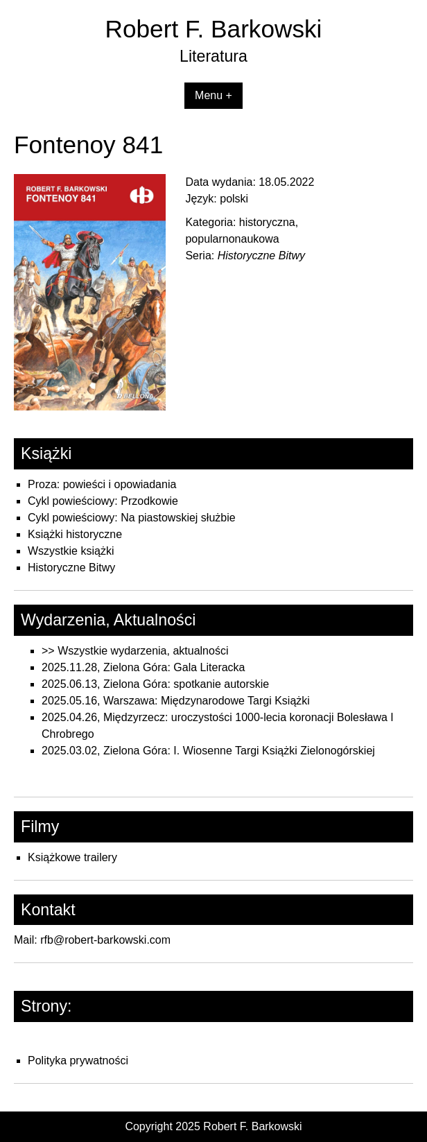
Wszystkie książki (71, 551)
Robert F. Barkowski (213, 28)
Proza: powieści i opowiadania (102, 484)
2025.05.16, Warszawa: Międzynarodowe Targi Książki (176, 701)
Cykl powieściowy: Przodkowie (103, 501)
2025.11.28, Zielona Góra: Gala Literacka (143, 667)
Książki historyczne (75, 534)
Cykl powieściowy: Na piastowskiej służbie (132, 518)
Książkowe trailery (72, 857)
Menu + (213, 95)
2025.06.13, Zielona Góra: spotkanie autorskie (155, 684)
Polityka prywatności (78, 1060)
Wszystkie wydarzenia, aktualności (143, 651)
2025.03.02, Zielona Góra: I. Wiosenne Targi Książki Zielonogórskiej (208, 750)
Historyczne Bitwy (71, 567)
